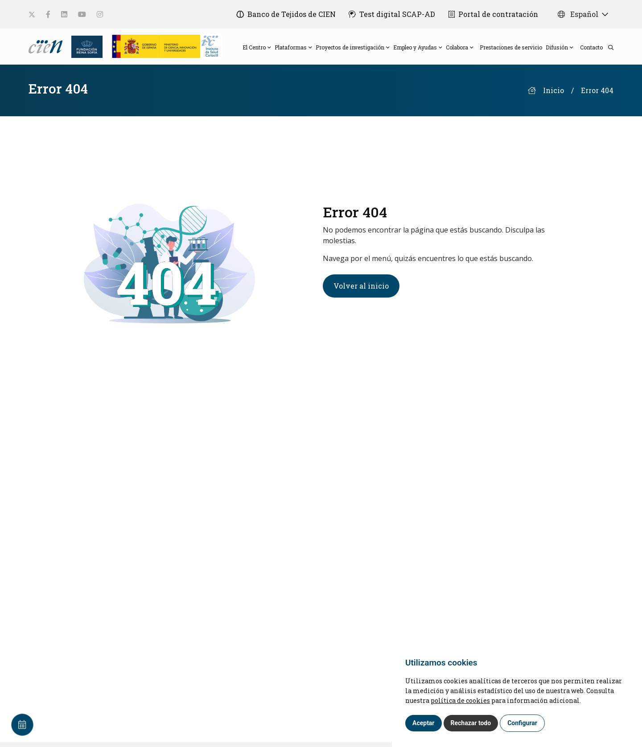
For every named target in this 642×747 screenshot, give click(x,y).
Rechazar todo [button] (471, 723)
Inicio (553, 95)
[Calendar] (22, 725)
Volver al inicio (361, 290)
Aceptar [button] (423, 723)
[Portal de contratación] (493, 14)
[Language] (46, 48)
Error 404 (597, 95)
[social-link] (32, 14)
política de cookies (460, 700)
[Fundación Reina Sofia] (84, 48)
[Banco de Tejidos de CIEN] (283, 14)
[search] (608, 49)
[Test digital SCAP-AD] (391, 14)
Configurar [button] (522, 723)
